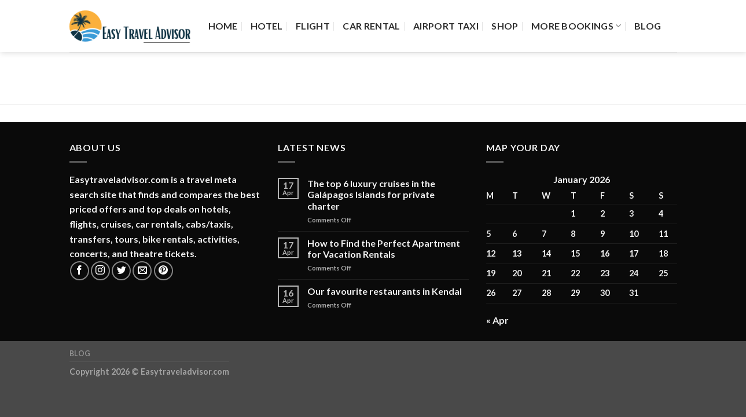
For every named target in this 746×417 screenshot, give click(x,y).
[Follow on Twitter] (121, 270)
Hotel (267, 25)
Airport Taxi (446, 25)
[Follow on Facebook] (79, 270)
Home (223, 25)
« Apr (497, 319)
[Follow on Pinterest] (163, 270)
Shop (504, 25)
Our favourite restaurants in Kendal (384, 291)
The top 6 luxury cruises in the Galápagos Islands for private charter (371, 194)
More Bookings (576, 26)
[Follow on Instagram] (100, 270)
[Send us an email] (142, 270)
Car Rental (371, 25)
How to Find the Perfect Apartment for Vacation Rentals (383, 248)
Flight (313, 25)
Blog (647, 25)
